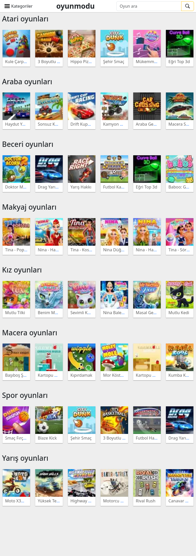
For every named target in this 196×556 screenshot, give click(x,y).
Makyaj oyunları (29, 207)
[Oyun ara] (148, 6)
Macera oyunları (29, 332)
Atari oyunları (25, 18)
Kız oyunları (22, 270)
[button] (18, 6)
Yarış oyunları (25, 458)
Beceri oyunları (27, 144)
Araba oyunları (27, 81)
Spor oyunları (25, 395)
